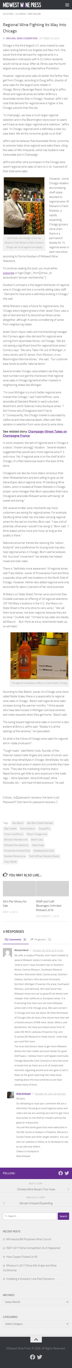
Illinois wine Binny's (13, 834)
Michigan (34, 14)
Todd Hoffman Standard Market (44, 856)
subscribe (8, 273)
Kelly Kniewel (23, 1093)
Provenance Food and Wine (17, 850)
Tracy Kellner (10, 861)
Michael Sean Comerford (21, 38)
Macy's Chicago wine (37, 834)
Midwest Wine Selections (16, 845)
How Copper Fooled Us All (21, 1256)
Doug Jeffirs (44, 828)
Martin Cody (37, 839)
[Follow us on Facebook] (60, 1173)
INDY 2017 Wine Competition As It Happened (33, 1248)
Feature (8, 14)
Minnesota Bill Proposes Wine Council (28, 1239)
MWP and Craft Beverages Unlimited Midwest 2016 (48, 906)
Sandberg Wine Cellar (44, 850)
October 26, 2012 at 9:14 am (48, 950)
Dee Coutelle (10, 828)
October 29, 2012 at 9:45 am (50, 1093)
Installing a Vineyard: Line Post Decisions (30, 1279)
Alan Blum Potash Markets (40, 823)
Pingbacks (41, 939)
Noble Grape (38, 845)
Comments (16, 939)
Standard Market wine (14, 856)
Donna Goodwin (27, 828)
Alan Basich (17, 823)
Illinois (21, 14)
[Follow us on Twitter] (67, 1173)
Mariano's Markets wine (15, 839)
